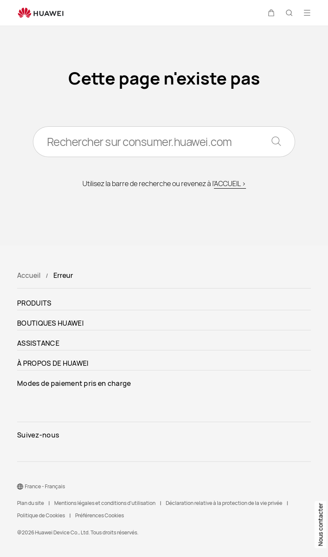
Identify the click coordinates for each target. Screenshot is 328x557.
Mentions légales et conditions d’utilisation (104, 503)
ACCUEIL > (230, 183)
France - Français (45, 486)
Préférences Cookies (99, 515)
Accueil (29, 275)
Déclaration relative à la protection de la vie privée (224, 503)
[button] (271, 12)
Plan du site (30, 503)
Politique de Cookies (41, 515)
